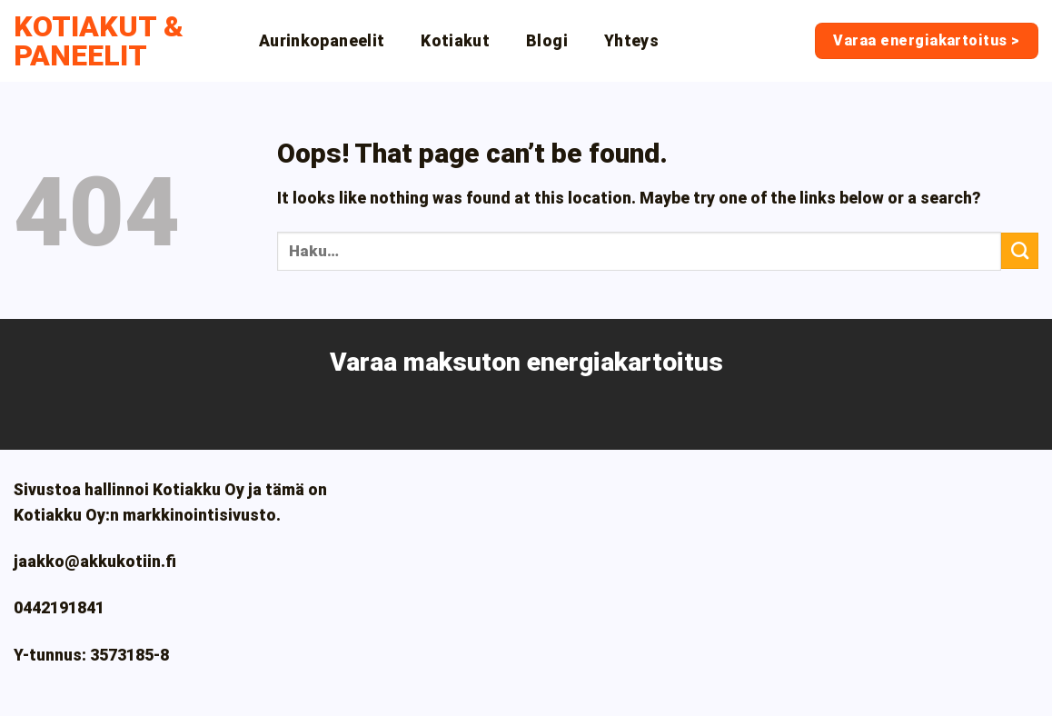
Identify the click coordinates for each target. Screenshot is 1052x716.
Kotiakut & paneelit (99, 41)
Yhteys (631, 41)
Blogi (547, 41)
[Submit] (1019, 251)
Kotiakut (455, 41)
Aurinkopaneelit (321, 41)
